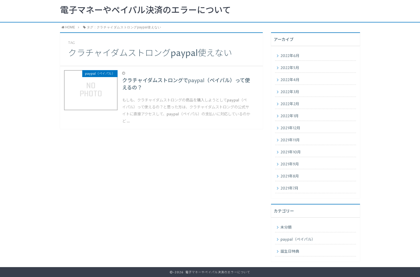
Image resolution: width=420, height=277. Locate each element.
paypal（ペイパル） (297, 239)
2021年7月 (289, 188)
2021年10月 (290, 152)
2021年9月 (289, 164)
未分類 (286, 227)
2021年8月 (289, 176)
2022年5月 (289, 68)
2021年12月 (290, 128)
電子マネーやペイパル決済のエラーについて (145, 11)
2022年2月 (289, 104)
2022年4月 (289, 80)
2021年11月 (290, 140)
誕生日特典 (289, 251)
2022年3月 (289, 92)
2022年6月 (289, 56)
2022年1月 (289, 116)
